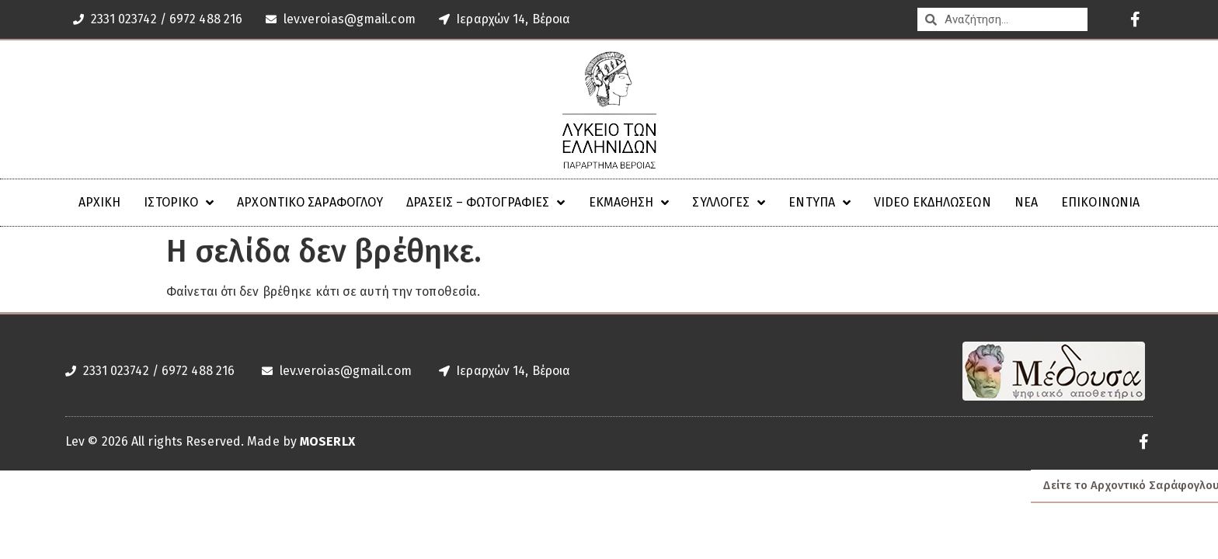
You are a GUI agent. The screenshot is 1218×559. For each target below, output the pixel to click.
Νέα (1026, 202)
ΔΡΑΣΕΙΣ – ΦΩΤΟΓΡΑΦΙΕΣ (485, 203)
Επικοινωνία (1100, 202)
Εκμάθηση (629, 203)
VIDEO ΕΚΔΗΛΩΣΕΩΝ (932, 202)
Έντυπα (819, 203)
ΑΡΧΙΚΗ (99, 202)
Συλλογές (728, 203)
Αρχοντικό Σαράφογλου (310, 202)
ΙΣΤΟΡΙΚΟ (179, 203)
